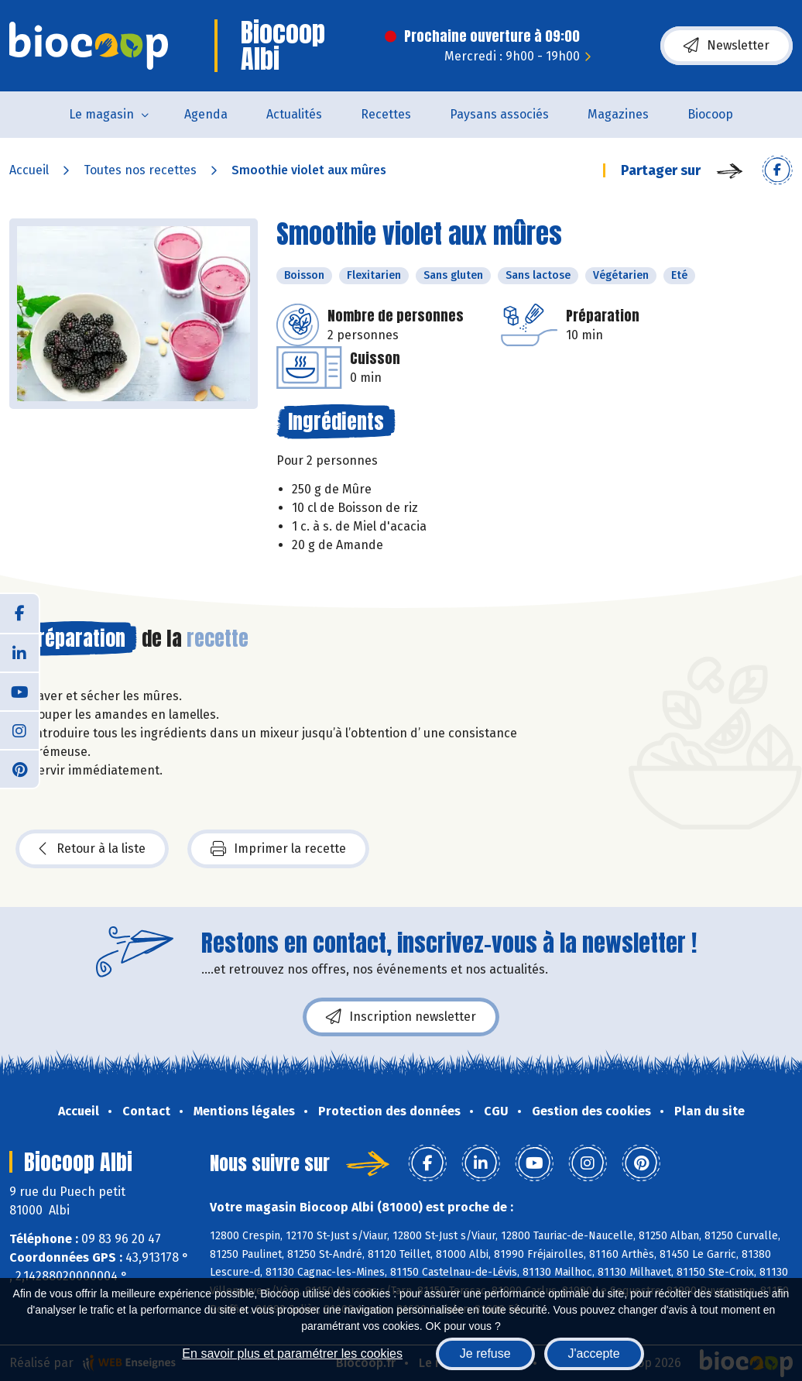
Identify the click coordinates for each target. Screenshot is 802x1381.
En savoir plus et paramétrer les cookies (292, 1353)
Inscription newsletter (401, 1017)
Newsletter (726, 45)
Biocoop (710, 114)
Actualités (294, 114)
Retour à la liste (92, 849)
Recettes (386, 114)
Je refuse (485, 1353)
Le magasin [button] (101, 114)
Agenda (206, 114)
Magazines (618, 114)
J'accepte (594, 1353)
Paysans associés (499, 114)
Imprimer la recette (278, 849)
